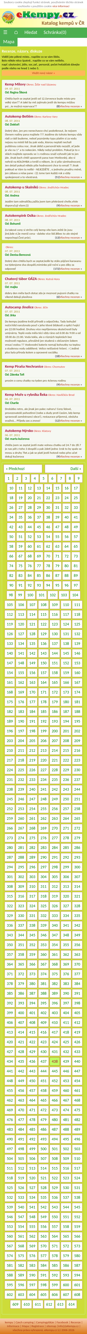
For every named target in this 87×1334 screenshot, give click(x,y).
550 (55, 1216)
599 (55, 1284)
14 (48, 488)
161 (10, 682)
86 (48, 575)
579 (66, 1255)
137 (55, 643)
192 (43, 721)
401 (32, 1012)
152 (66, 663)
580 (77, 1255)
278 (66, 837)
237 (77, 779)
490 (10, 1139)
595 (10, 1284)
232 (21, 779)
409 (43, 1022)
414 (21, 1032)
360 (43, 954)
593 (66, 1275)
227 (43, 769)
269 (43, 828)
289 (32, 857)
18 (11, 497)
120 (21, 624)
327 (66, 905)
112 (10, 614)
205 (32, 740)
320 (66, 896)
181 (77, 701)
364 (10, 964)
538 (77, 1197)
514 (43, 1168)
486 (43, 1129)
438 (55, 1061)
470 (21, 1110)
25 (76, 497)
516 (66, 1168)
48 (66, 527)
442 (21, 1071)
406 (10, 1022)
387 (32, 993)
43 (20, 527)
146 (77, 653)
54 (48, 536)
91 (20, 585)
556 (43, 1226)
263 (55, 818)
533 (21, 1197)
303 (32, 876)
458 (43, 1090)
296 (32, 867)
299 (66, 867)
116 (55, 614)
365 (21, 964)
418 (66, 1032)
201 (66, 731)
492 (32, 1139)
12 (30, 488)
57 (76, 536)
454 (77, 1080)
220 (43, 760)
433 (77, 1051)
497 (10, 1148)
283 (43, 847)
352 (32, 944)
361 (55, 954)
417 (55, 1032)
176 (21, 701)
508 (55, 1158)
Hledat (30, 32)
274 (21, 837)
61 (39, 546)
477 (21, 1119)
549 (43, 1216)
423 (43, 1042)
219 (32, 760)
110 (66, 604)
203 (10, 740)
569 (32, 1246)
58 (11, 546)
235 (55, 779)
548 (32, 1216)
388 (43, 993)
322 (10, 905)
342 (77, 925)
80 (66, 565)
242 (55, 789)
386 (21, 993)
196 (10, 731)
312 (55, 886)
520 (32, 1178)
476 (10, 1119)
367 (43, 964)
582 (21, 1265)
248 (43, 799)
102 (53, 595)
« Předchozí (15, 468)
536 (55, 1197)
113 (21, 614)
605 (43, 1294)
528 (43, 1187)
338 (32, 925)
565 (66, 1236)
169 (21, 692)
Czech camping (24, 1322)
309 (21, 886)
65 (76, 546)
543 (55, 1207)
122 (43, 624)
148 (21, 663)
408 (32, 1022)
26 (11, 507)
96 (66, 585)
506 (32, 1158)
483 (10, 1129)
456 (21, 1090)
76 (30, 565)
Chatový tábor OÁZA (21, 278)
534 (32, 1197)
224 (10, 769)
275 (32, 837)
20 (30, 497)
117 (66, 614)
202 (77, 731)
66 (11, 556)
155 (21, 672)
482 (77, 1119)
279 (77, 837)
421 (21, 1042)
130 (55, 633)
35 (20, 517)
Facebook (62, 1322)
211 (21, 750)
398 (77, 1003)
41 (76, 517)
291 (55, 857)
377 (77, 973)
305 (55, 876)
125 (77, 624)
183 (21, 711)
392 (10, 1003)
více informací (60, 6)
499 (32, 1148)
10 (11, 488)
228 (55, 769)
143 (43, 653)
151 (55, 663)
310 (32, 886)
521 (43, 1178)
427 (10, 1051)
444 (43, 1071)
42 (11, 527)
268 (32, 828)
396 (55, 1003)
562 (32, 1236)
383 (66, 983)
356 (77, 944)
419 (77, 1032)
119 (10, 624)
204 (21, 740)
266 (10, 828)
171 (43, 692)
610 (27, 1304)
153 (77, 663)
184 (32, 711)
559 (77, 1226)
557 (55, 1226)
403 (55, 1012)
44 (30, 527)
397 (66, 1003)
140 (10, 653)
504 (10, 1158)
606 (55, 1294)
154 (10, 672)
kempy (9, 1322)
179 (55, 701)
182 (10, 711)
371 (10, 973)
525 (10, 1187)
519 (21, 1178)
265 (77, 818)
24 (66, 497)
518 (10, 1178)
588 (10, 1275)
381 (43, 983)
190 (21, 721)
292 (66, 857)
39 (57, 517)
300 (77, 867)
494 (55, 1139)
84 (30, 575)
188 (77, 711)
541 (32, 1207)
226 (32, 769)
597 (32, 1284)
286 (77, 847)
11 (20, 488)
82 (11, 575)
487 (55, 1129)
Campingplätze (45, 1322)
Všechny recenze (70, 106)
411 (66, 1022)
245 (10, 799)
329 (10, 915)
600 (66, 1284)
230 (77, 769)
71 (57, 556)
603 (21, 1294)
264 (66, 818)
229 (66, 769)
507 (43, 1158)
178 (43, 701)
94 (48, 585)
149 (32, 663)
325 (43, 905)
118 (77, 614)
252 (10, 808)
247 (32, 799)
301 (10, 876)
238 (10, 789)
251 (77, 799)
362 (66, 954)
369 (66, 964)
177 (32, 701)
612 (49, 1304)
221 (55, 760)
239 (21, 789)
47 (57, 527)
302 (21, 876)
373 (32, 973)
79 (57, 565)
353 (43, 944)
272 (77, 828)
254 (32, 808)
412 (77, 1022)
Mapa (8, 41)
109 (55, 604)
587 (77, 1265)
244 (77, 789)
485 (32, 1129)
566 (77, 1236)
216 (77, 750)
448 (10, 1080)
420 (10, 1042)
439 (66, 1061)
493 (43, 1139)
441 (10, 1071)
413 (10, 1032)
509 (66, 1158)
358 (21, 954)
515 (55, 1168)
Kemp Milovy (15, 84)
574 (10, 1255)
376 (66, 973)
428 (21, 1051)
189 (10, 721)
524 (77, 1178)
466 (55, 1100)
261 (32, 818)
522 (55, 1178)
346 (43, 935)
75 (20, 565)
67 (20, 556)
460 (66, 1090)
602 (10, 1294)
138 (66, 643)
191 (32, 721)
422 (32, 1042)
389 (55, 993)
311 (43, 886)
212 (32, 750)
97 (76, 585)
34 (11, 517)
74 (11, 565)
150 (43, 663)
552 (77, 1216)
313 (66, 886)
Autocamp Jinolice (19, 307)
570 (43, 1246)
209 (77, 740)
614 (71, 1304)
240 (32, 789)
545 (77, 1207)
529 (55, 1187)
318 (43, 896)
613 (60, 1304)
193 (55, 721)
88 (66, 575)
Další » (75, 468)
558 (66, 1226)
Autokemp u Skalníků (21, 187)
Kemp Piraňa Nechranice (24, 366)
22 (48, 497)
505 (21, 1158)
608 (77, 1294)
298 (55, 867)
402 (43, 1012)
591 (43, 1275)
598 (43, 1284)
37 (39, 517)
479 (43, 1119)
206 (43, 740)
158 (55, 672)
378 (10, 983)
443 (32, 1071)
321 (77, 896)
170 (32, 692)
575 (21, 1255)
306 (66, 876)
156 (32, 672)
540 (21, 1207)
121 (32, 624)
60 (30, 546)
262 (43, 818)
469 (10, 1110)
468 (77, 1100)
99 (20, 595)
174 (77, 692)
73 (76, 556)
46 (48, 527)
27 (20, 507)
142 (32, 653)
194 (66, 721)
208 (66, 740)
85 (39, 575)
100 (30, 595)
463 (21, 1100)
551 (66, 1216)
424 (55, 1042)
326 (55, 905)
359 (32, 954)
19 (20, 497)
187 (66, 711)
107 (32, 604)
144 (55, 653)
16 (66, 488)
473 (55, 1110)
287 (10, 857)
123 (55, 624)
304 (43, 876)
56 (66, 536)
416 (43, 1032)
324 (32, 905)
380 (32, 983)
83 (20, 575)
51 (20, 536)
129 (43, 633)
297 (43, 867)
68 (30, 556)
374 (43, 973)
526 (21, 1187)
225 (21, 769)
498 (21, 1148)
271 (66, 828)
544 (66, 1207)
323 (21, 905)
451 (43, 1080)
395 (43, 1003)
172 (55, 692)
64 (66, 546)
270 (55, 828)
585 (55, 1265)
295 (21, 867)
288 (21, 857)
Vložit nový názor (43, 73)
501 (55, 1148)
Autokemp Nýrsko (19, 430)
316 (21, 896)
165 (55, 682)
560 (10, 1236)
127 (21, 633)
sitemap (51, 1326)
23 (57, 497)
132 (77, 633)
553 (10, 1226)
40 (66, 517)
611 (38, 1304)
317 (32, 896)
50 (11, 536)
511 (10, 1168)
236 (66, 779)
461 (77, 1090)
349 (77, 935)
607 (66, 1294)
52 (30, 536)
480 (55, 1119)
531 (77, 1187)
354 (55, 944)
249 (55, 799)
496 (77, 1139)
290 (43, 857)
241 (43, 789)
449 (21, 1080)
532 (10, 1197)
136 (43, 643)
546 (10, 1216)
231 (10, 779)
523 (66, 1178)
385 (10, 993)
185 (43, 711)
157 (43, 672)
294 (10, 867)
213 (43, 750)
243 (66, 789)
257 (66, 808)
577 (43, 1255)
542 (43, 1207)
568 (21, 1246)
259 (10, 818)
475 (77, 1110)
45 (39, 527)
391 (77, 993)
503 (77, 1148)
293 (77, 857)
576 (32, 1255)
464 (32, 1100)
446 (66, 1071)
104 (75, 595)
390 (66, 993)
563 (43, 1236)
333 (55, 915)
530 (66, 1187)
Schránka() (55, 32)
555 (32, 1226)
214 (55, 750)
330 (21, 915)
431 (55, 1051)
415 (32, 1032)
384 (77, 983)
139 (77, 643)
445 (55, 1071)
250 (66, 799)
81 (76, 565)
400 (21, 1012)
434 (10, 1061)
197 (21, 731)
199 (43, 731)
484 (21, 1129)
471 (32, 1110)
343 (10, 935)
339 (43, 925)
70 (48, 556)
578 (55, 1255)
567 (10, 1246)
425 (66, 1042)
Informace (13, 1326)
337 (21, 925)
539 (10, 1207)
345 (32, 935)
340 (55, 925)
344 (21, 935)
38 (48, 517)
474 (66, 1110)
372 (21, 973)
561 (21, 1236)
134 (21, 643)
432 (66, 1051)
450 (32, 1080)
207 (55, 740)
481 (66, 1119)
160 (77, 672)
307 (77, 876)
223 (77, 760)
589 (21, 1275)
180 (66, 701)
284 (55, 847)
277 (55, 837)
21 (39, 497)
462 (10, 1100)
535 (43, 1197)
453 (66, 1080)
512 (21, 1168)
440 (77, 1061)
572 (66, 1246)
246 (21, 799)
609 (15, 1304)
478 (32, 1119)
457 (32, 1090)
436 (32, 1061)
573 (77, 1246)
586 (66, 1265)
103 (64, 595)
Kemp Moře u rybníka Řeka (26, 394)
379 (21, 983)
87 (57, 575)
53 (39, 536)
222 (66, 760)
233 (32, 779)
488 (66, 1129)
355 (66, 944)
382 (55, 983)
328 (77, 905)
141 (21, 653)
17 (76, 488)
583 (32, 1265)
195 (77, 721)
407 (21, 1022)
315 (10, 896)
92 (30, 585)
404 (66, 1012)
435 (21, 1061)
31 (57, 507)
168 (10, 692)
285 (66, 847)
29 (39, 507)
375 (55, 973)
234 (43, 779)
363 (77, 954)
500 (43, 1148)
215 (66, 750)
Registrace (37, 1326)
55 (57, 536)
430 (43, 1051)
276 (43, 837)
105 (10, 604)
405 (77, 1012)
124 (66, 624)
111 (77, 604)
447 (77, 1071)
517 (77, 1168)
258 (77, 808)
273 (10, 837)
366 (32, 964)
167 (77, 682)
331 (32, 915)
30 (48, 507)
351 (21, 944)
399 (10, 1012)
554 (21, 1226)
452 (55, 1080)
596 (21, 1284)
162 (21, 682)
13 (39, 488)
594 (77, 1275)
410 (55, 1022)
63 (57, 546)
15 (57, 488)
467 (66, 1100)
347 (55, 935)
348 (66, 935)
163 (32, 682)
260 (21, 818)
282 (32, 847)
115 (43, 614)
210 (10, 750)
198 (32, 731)
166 (66, 682)
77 (39, 565)
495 (66, 1139)
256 (55, 808)
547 (21, 1216)
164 (43, 682)
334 (66, 915)
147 (10, 663)
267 (21, 828)
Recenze (76, 1322)
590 (32, 1275)
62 (48, 546)
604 (32, 1294)
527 (32, 1187)
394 (32, 1003)
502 (66, 1148)
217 (10, 760)
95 (57, 585)
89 (76, 575)
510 (77, 1158)
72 (66, 556)
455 (10, 1090)
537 (66, 1197)
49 (76, 527)
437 (43, 1061)
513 (32, 1168)
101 (41, 595)
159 (66, 672)
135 (32, 643)
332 (43, 915)
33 (76, 507)
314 (77, 886)
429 (32, 1051)
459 (55, 1090)
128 (32, 633)
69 (39, 556)
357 (10, 954)
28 (30, 507)
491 (21, 1139)
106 (21, 604)
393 (21, 1003)
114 (32, 614)
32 (66, 507)
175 (10, 701)
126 (10, 633)
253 (21, 808)
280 (10, 847)
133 (10, 643)
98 (11, 595)
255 (43, 808)
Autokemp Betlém (19, 116)
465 (43, 1100)
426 (77, 1042)
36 (30, 517)
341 (66, 925)
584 (43, 1265)
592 (55, 1275)
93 (39, 585)
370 (77, 964)
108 (43, 604)
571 (55, 1246)
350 (10, 944)
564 (55, 1236)
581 (10, 1265)
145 (66, 653)
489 (77, 1129)
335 (77, 915)
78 (48, 565)
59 (20, 546)
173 (66, 692)
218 (21, 760)
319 (55, 896)
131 (66, 633)
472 (43, 1110)
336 (10, 925)
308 (10, 886)
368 (55, 964)
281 (21, 847)
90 (11, 585)
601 (77, 1284)
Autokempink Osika (20, 215)
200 (55, 731)
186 (55, 711)
